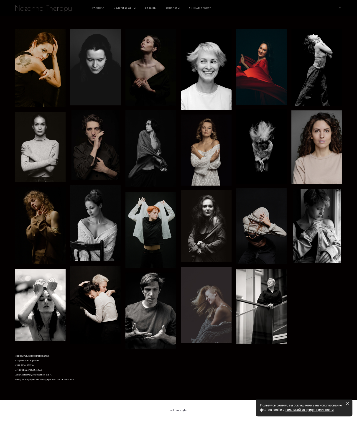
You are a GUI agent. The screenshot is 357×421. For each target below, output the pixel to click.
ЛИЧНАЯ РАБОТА (200, 8)
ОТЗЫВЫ (151, 8)
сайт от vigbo (178, 410)
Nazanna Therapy (43, 8)
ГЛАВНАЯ (98, 8)
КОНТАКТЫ (173, 8)
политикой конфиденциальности (310, 410)
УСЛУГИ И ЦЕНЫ (125, 8)
